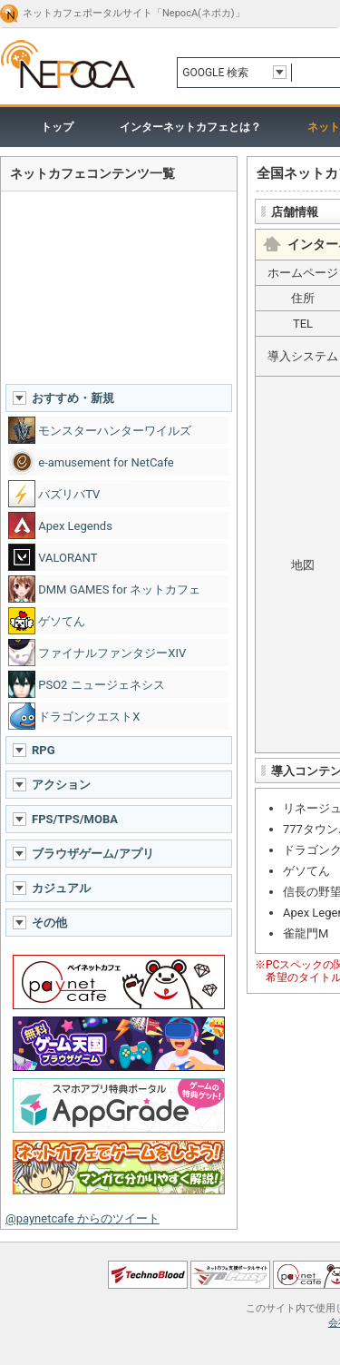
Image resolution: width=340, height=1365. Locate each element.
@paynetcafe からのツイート (82, 1218)
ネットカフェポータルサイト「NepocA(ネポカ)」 (134, 13)
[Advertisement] (118, 287)
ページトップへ (170, 1236)
